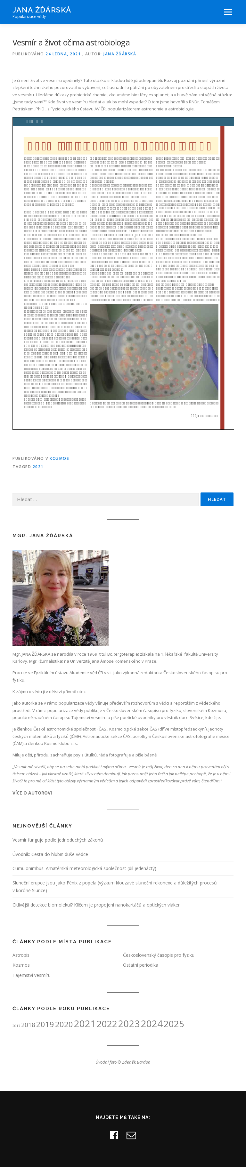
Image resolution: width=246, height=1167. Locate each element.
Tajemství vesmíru (31, 975)
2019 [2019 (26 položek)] (45, 1024)
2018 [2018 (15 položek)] (28, 1025)
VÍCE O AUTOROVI (32, 793)
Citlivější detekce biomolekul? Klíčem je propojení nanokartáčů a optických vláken (96, 905)
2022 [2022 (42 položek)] (107, 1024)
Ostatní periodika (140, 965)
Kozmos (59, 458)
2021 (38, 466)
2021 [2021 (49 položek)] (85, 1023)
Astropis (20, 955)
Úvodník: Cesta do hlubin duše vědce (50, 854)
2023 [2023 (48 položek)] (129, 1023)
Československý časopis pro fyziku (158, 955)
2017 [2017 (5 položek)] (16, 1026)
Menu (228, 12)
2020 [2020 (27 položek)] (64, 1024)
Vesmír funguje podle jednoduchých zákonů (57, 840)
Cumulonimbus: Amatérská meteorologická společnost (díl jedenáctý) (84, 868)
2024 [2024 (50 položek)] (152, 1023)
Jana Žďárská (41, 9)
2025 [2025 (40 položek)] (174, 1024)
